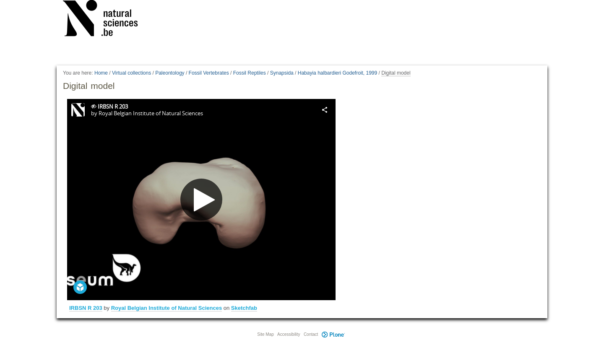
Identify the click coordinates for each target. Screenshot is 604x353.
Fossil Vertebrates (209, 73)
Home (101, 73)
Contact (311, 334)
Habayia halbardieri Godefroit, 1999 (337, 73)
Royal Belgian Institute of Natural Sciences (166, 308)
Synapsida (282, 73)
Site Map (265, 334)
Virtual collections (131, 73)
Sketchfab (244, 308)
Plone (333, 334)
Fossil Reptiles (249, 73)
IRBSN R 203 (85, 308)
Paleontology (169, 73)
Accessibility (288, 334)
